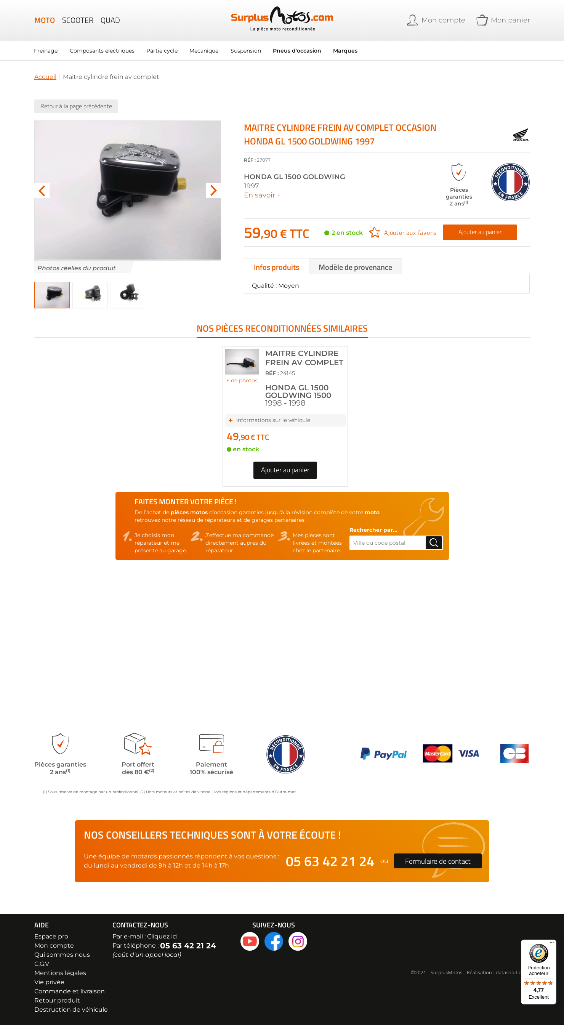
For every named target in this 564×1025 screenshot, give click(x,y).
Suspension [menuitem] (247, 50)
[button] (52, 294)
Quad (110, 20)
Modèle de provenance (355, 267)
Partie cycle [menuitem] (162, 50)
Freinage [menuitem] (46, 50)
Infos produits (276, 267)
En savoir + (262, 195)
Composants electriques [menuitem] (102, 50)
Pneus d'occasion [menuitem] (298, 50)
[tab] (276, 266)
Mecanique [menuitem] (205, 50)
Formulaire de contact (438, 860)
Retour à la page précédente (76, 105)
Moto (44, 20)
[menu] (213, 50)
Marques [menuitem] (347, 50)
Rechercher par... (373, 513)
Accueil (45, 76)
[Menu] (551, 944)
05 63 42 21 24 (330, 860)
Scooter (77, 20)
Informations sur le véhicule (273, 403)
